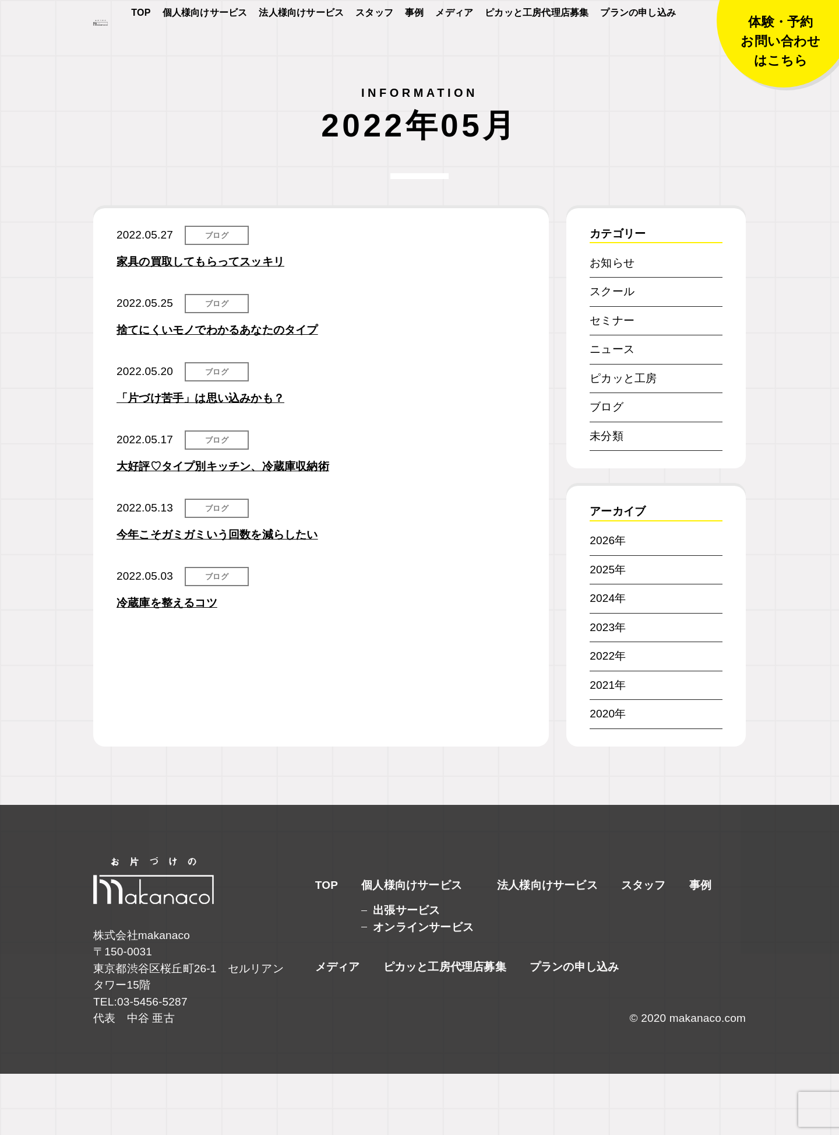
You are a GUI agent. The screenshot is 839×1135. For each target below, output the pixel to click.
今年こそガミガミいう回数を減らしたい (217, 596)
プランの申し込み (638, 47)
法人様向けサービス (301, 47)
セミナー (612, 382)
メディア (454, 47)
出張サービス (406, 971)
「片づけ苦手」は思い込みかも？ (200, 459)
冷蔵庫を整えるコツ (167, 664)
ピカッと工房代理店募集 (536, 47)
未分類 (606, 497)
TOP (140, 47)
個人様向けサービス (205, 47)
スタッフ (374, 47)
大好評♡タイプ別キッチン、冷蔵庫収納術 (223, 527)
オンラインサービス (423, 988)
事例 (414, 47)
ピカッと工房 (623, 439)
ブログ (216, 296)
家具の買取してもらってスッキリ (200, 323)
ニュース (612, 410)
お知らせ (612, 324)
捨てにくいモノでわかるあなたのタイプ (217, 391)
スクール (612, 352)
